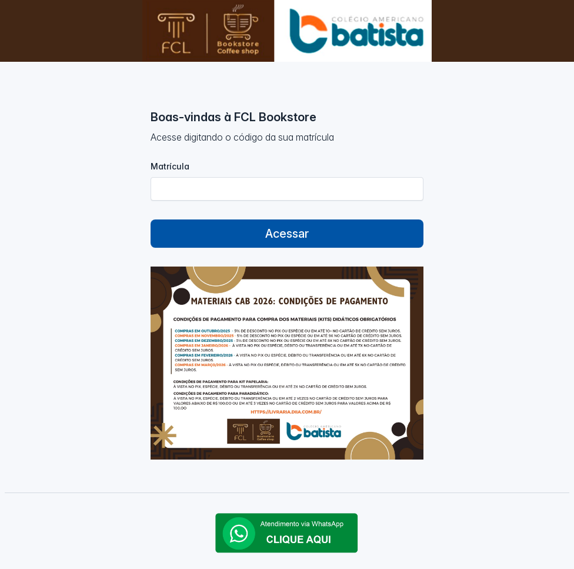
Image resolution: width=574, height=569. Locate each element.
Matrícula (170, 166)
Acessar (287, 234)
